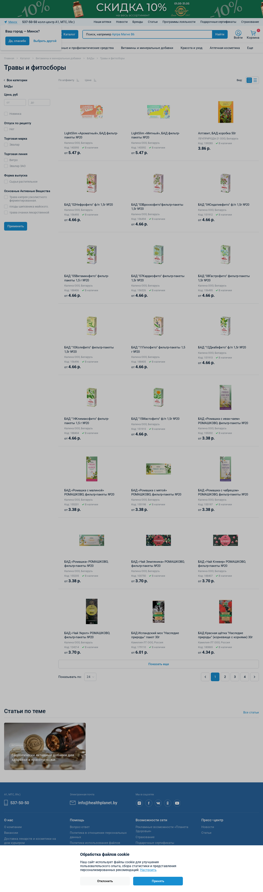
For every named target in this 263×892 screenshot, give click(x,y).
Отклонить (105, 881)
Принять (158, 881)
